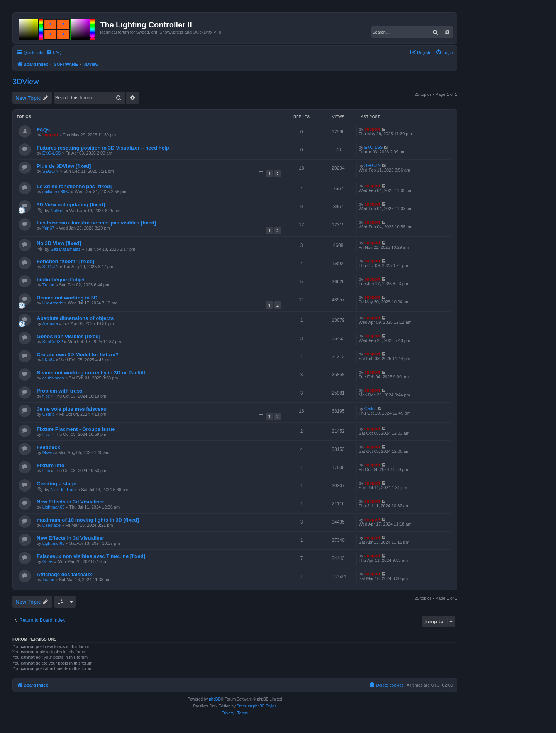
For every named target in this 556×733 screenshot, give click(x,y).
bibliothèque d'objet (61, 279)
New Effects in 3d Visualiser (70, 502)
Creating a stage (56, 483)
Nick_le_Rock (63, 489)
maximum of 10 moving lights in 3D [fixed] (88, 520)
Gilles (47, 561)
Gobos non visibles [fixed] (68, 336)
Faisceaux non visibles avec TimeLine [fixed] (91, 556)
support (50, 135)
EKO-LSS (51, 153)
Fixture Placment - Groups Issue (76, 429)
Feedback (48, 447)
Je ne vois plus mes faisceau (72, 409)
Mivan (48, 452)
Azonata (50, 323)
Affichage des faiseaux (64, 574)
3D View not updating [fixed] (71, 204)
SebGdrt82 (52, 341)
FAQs (43, 130)
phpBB (214, 699)
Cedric (48, 414)
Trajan (48, 284)
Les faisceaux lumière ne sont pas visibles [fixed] (96, 223)
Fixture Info (50, 465)
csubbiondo (53, 378)
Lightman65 (53, 507)
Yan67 (48, 228)
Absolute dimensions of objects (75, 318)
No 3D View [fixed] (59, 243)
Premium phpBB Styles (256, 706)
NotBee (58, 210)
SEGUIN (50, 171)
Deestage (51, 525)
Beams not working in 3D (67, 298)
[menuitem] (53, 52)
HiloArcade (52, 303)
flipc (46, 396)
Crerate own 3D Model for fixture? (78, 354)
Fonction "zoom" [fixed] (66, 261)
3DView (25, 81)
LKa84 (48, 359)
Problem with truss (60, 391)
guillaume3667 (56, 191)
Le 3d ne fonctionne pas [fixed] (74, 186)
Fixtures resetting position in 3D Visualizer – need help (103, 148)
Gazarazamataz (66, 249)
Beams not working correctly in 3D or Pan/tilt (91, 373)
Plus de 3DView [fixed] (64, 166)
